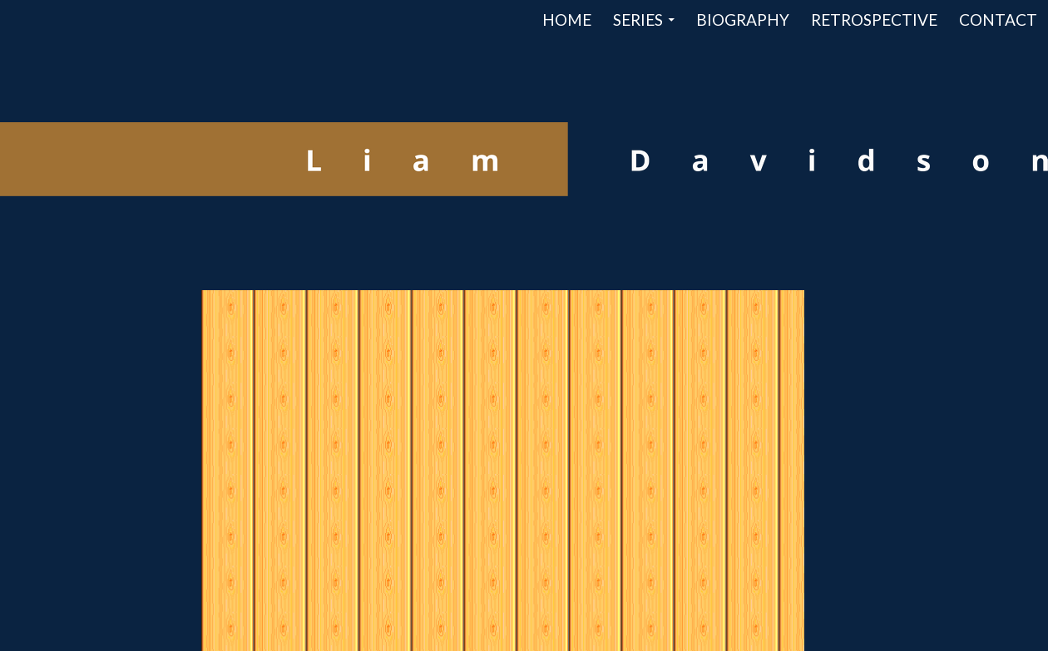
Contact (998, 19)
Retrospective (874, 19)
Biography (742, 19)
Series (638, 19)
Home (566, 19)
